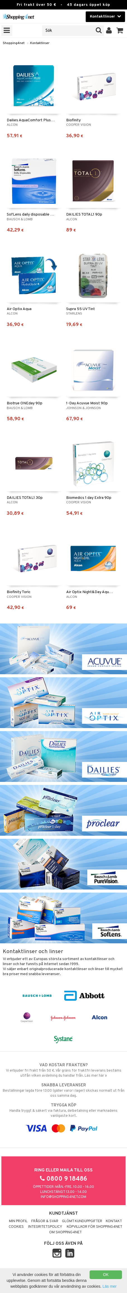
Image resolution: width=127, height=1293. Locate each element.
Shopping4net (14, 43)
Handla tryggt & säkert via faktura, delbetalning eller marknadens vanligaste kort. (63, 1110)
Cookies (16, 1227)
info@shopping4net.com (63, 1197)
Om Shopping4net (65, 1232)
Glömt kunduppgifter (82, 1221)
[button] (120, 30)
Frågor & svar (44, 1221)
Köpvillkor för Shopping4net (94, 1227)
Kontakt (114, 1221)
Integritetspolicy (45, 1227)
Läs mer (109, 1286)
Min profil (18, 1221)
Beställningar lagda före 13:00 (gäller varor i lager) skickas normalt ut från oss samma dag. (63, 1090)
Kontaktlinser (39, 43)
